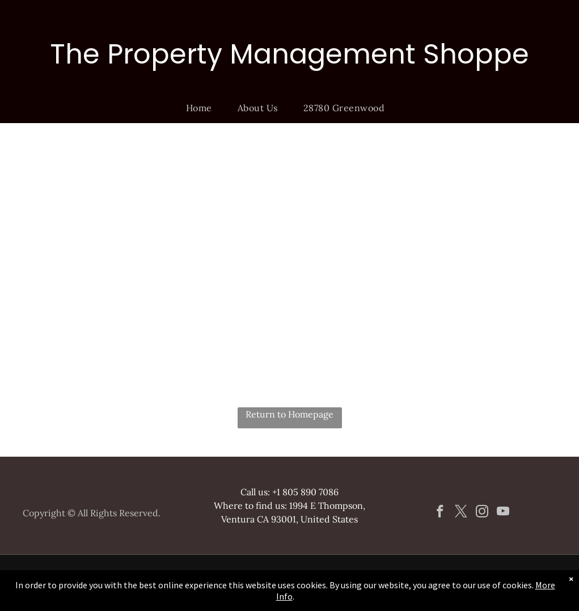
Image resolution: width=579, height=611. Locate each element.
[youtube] (502, 513)
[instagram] (481, 513)
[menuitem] (203, 107)
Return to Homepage (289, 414)
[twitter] (460, 513)
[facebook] (439, 513)
